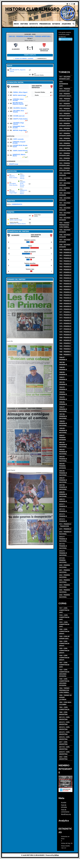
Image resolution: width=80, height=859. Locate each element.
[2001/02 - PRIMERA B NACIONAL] (65, 444)
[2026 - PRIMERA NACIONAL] (65, 596)
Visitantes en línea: (65, 838)
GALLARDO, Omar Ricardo (18, 111)
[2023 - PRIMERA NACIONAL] (65, 581)
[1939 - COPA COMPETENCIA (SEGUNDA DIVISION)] (65, 682)
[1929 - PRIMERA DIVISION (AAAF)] (65, 144)
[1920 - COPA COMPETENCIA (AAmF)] (65, 631)
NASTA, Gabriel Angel (19, 95)
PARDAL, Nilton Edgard (20, 92)
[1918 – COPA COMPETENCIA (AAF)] (65, 617)
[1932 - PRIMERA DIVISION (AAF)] (65, 159)
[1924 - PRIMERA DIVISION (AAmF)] (65, 119)
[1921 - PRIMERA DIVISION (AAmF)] (65, 104)
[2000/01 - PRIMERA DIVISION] (65, 437)
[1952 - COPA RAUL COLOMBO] (65, 703)
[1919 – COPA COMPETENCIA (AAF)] (65, 624)
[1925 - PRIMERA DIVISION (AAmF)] (65, 124)
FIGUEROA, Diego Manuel (18, 123)
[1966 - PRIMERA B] (65, 298)
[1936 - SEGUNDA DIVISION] (65, 179)
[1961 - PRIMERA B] (65, 283)
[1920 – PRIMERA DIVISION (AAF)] (65, 99)
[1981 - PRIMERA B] (65, 340)
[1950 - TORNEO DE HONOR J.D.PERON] (65, 697)
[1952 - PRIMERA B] (65, 258)
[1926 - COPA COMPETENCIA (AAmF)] (65, 657)
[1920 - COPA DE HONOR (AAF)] (65, 637)
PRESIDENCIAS (45, 24)
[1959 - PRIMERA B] (65, 278)
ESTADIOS (56, 24)
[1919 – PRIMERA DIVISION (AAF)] (65, 89)
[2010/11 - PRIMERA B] (65, 505)
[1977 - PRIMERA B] (65, 329)
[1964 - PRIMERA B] (65, 292)
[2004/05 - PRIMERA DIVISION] (65, 465)
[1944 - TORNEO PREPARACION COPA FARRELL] (65, 224)
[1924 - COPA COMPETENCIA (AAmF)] (65, 643)
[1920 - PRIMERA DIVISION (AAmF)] (65, 94)
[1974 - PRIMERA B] (65, 320)
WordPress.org (66, 814)
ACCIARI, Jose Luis (18, 116)
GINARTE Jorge (13, 164)
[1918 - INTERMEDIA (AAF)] (65, 83)
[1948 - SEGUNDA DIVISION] (65, 245)
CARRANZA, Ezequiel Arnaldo (19, 142)
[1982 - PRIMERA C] (65, 343)
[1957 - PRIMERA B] (65, 272)
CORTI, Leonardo (18, 139)
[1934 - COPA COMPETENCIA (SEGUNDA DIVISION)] (65, 672)
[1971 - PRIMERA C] (65, 312)
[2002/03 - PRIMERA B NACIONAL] (65, 451)
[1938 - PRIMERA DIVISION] (65, 189)
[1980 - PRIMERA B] (65, 337)
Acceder (63, 802)
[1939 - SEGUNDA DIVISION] (65, 194)
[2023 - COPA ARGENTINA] (65, 758)
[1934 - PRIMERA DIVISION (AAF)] (65, 169)
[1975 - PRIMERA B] (65, 323)
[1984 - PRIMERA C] (65, 349)
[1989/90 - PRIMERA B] (65, 373)
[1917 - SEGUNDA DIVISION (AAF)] (65, 77)
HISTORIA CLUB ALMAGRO (32, 9)
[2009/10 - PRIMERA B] (65, 500)
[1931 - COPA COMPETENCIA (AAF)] (65, 664)
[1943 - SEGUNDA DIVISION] (65, 213)
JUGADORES (66, 24)
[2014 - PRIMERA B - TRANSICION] (65, 525)
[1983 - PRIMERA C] (65, 346)
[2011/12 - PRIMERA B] (65, 510)
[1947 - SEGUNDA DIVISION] (65, 240)
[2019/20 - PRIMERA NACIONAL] (65, 560)
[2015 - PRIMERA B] (65, 529)
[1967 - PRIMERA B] (65, 300)
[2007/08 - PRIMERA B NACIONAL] (65, 487)
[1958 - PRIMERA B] (65, 275)
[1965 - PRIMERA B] (65, 295)
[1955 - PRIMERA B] (65, 266)
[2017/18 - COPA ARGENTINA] (65, 748)
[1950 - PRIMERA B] (65, 252)
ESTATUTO (33, 24)
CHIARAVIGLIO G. (17, 204)
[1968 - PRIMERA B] (65, 303)
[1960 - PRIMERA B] (65, 281)
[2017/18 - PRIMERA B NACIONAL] (65, 545)
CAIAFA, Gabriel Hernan (20, 150)
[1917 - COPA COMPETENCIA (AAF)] (65, 610)
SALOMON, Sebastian (19, 108)
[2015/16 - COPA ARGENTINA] (65, 738)
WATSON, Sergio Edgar (20, 130)
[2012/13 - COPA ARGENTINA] (65, 723)
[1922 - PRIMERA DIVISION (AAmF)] (65, 109)
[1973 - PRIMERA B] (65, 317)
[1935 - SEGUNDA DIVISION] (65, 174)
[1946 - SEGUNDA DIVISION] (65, 235)
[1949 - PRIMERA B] (65, 249)
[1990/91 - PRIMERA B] (65, 378)
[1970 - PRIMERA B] (65, 309)
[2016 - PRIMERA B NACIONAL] (65, 532)
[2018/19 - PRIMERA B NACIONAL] (65, 553)
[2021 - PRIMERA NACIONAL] (65, 571)
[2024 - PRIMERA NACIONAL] (65, 586)
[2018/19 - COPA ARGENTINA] (65, 753)
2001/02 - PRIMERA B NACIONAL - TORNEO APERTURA (29, 36)
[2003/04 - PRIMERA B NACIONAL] (65, 458)
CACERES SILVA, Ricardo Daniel (20, 146)
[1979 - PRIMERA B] (65, 334)
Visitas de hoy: (66, 843)
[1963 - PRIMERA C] (65, 289)
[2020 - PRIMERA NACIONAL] (65, 566)
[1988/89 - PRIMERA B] (65, 368)
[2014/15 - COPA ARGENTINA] (65, 733)
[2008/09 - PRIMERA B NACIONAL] (65, 494)
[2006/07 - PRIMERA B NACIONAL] (65, 480)
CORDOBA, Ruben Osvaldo (18, 99)
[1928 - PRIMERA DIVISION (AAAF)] (65, 139)
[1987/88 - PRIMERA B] (65, 363)
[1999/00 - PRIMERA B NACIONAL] (65, 430)
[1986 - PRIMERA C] (65, 354)
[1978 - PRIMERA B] (65, 332)
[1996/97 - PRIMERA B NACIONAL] (65, 409)
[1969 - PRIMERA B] (65, 306)
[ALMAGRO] (15, 48)
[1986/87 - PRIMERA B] (65, 358)
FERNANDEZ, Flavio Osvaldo (19, 127)
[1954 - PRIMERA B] (65, 263)
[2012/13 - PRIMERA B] (65, 515)
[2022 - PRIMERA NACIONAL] (65, 576)
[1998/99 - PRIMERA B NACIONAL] (65, 423)
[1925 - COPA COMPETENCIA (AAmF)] (65, 650)
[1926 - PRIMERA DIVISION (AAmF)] (65, 129)
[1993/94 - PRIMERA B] (65, 393)
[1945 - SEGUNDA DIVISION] (65, 230)
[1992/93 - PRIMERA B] (65, 388)
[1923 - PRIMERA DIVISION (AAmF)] (65, 114)
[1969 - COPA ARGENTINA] (65, 713)
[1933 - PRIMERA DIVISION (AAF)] (65, 164)
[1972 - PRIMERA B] (65, 315)
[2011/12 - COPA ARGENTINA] (65, 718)
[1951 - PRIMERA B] (65, 255)
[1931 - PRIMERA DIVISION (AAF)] (65, 154)
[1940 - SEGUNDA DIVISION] (65, 199)
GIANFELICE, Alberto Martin (19, 155)
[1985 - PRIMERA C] (65, 351)
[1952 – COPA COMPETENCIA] (65, 708)
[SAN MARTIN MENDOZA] (44, 48)
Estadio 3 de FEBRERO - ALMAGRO (24, 58)
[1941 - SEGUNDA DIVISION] (65, 204)
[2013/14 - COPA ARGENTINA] (65, 728)
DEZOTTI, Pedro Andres (20, 119)
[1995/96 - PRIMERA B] (65, 403)
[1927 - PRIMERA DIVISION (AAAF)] (65, 134)
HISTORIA (24, 24)
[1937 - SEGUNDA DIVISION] (65, 184)
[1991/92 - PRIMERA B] (65, 383)
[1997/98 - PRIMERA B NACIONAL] (65, 416)
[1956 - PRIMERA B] (65, 269)
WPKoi (56, 855)
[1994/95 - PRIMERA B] (65, 398)
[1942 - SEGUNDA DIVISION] (65, 209)
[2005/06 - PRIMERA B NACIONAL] (65, 472)
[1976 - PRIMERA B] (65, 326)
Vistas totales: (66, 846)
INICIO (16, 24)
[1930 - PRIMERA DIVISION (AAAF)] (65, 149)
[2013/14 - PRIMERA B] (65, 520)
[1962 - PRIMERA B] (65, 286)
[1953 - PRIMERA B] (65, 261)
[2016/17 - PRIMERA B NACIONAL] (65, 538)
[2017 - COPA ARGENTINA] (65, 743)
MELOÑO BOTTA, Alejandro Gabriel (17, 70)
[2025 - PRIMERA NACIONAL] (65, 591)
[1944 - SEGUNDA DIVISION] (65, 218)
